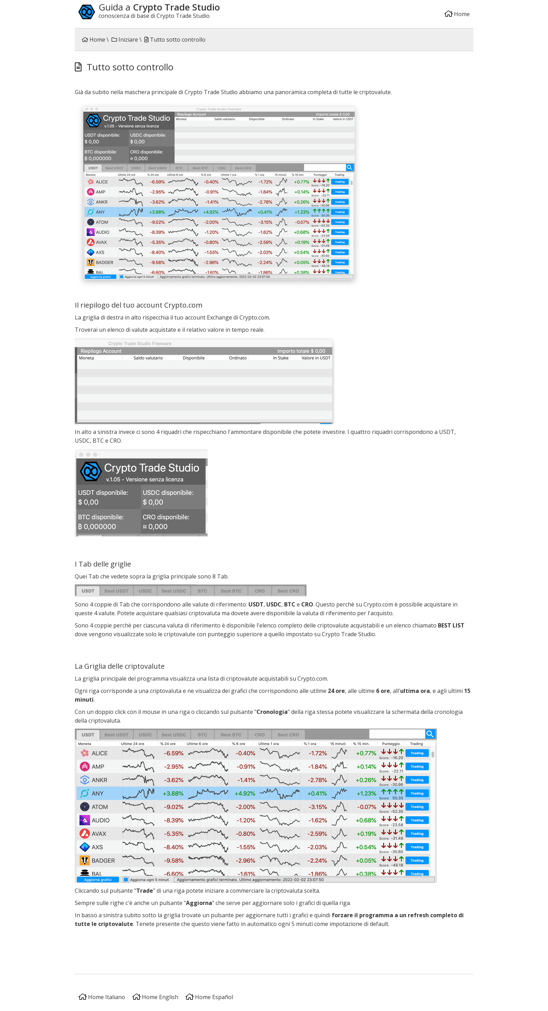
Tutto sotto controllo (175, 39)
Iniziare (124, 39)
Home (457, 14)
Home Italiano (101, 997)
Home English (155, 997)
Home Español (209, 997)
